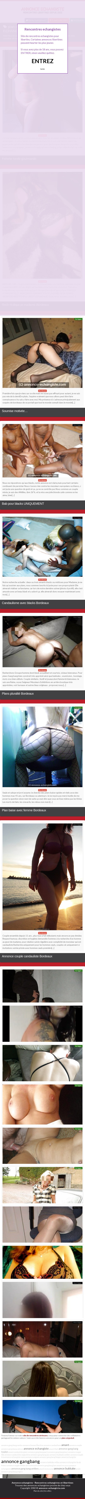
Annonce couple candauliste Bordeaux (27, 956)
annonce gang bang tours (58, 1452)
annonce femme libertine (33, 1445)
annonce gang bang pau (40, 1455)
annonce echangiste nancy (15, 1457)
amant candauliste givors (18, 1452)
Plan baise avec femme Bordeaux (24, 810)
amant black (54, 1449)
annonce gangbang (20, 1461)
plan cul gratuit (68, 1438)
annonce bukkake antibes (60, 1455)
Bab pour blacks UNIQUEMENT (23, 503)
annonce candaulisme (52, 1445)
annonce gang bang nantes (12, 1445)
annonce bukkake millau (50, 1462)
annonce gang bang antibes (25, 1468)
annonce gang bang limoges (50, 1457)
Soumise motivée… (15, 411)
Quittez (42, 69)
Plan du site (38, 1491)
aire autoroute (31, 1465)
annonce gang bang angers (12, 1472)
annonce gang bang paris (38, 1452)
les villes (47, 1491)
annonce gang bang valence (12, 1449)
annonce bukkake (65, 1468)
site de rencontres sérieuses (35, 1435)
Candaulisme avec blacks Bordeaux (25, 603)
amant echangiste (69, 1457)
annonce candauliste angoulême (17, 1455)
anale (78, 1469)
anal (52, 1469)
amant (65, 1445)
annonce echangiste (36, 1448)
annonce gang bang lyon (46, 1465)
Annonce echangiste (22, 1482)
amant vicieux (44, 1469)
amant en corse (63, 1465)
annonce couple (75, 1445)
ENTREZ (42, 60)
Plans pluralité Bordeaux (18, 693)
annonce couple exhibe (16, 1465)
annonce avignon (32, 1457)
